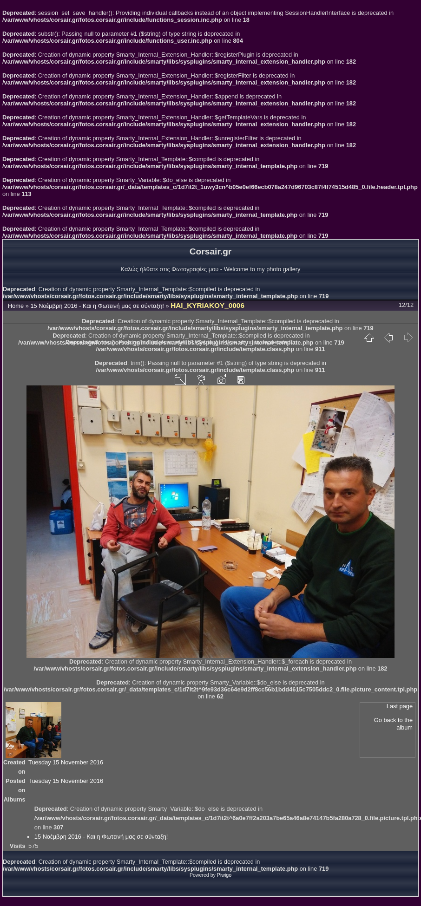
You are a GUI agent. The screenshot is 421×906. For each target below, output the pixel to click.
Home (16, 305)
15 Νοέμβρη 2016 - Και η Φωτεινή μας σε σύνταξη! (97, 305)
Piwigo (224, 875)
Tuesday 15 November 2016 (65, 762)
